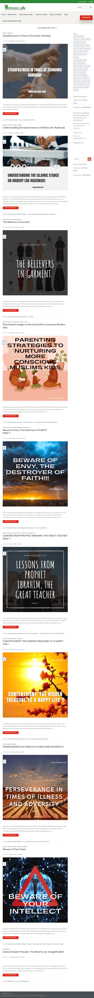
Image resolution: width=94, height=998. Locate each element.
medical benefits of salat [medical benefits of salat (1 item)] (80, 60)
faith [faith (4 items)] (88, 45)
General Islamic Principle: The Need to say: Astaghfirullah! (33, 951)
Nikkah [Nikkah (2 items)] (81, 66)
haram (41, 944)
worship (46, 739)
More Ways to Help (26, 14)
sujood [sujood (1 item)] (83, 81)
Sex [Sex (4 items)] (75, 81)
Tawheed (10, 33)
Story (19, 533)
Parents (54, 633)
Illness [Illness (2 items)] (80, 54)
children (44, 422)
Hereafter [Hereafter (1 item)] (85, 51)
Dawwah (5, 33)
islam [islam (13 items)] (85, 54)
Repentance (26, 981)
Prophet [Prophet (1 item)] (85, 69)
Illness (32, 841)
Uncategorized (26, 427)
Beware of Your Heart (14, 849)
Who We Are (12, 14)
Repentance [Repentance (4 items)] (86, 78)
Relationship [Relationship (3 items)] (84, 75)
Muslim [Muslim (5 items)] (76, 66)
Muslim (30, 120)
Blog (66, 14)
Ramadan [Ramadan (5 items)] (76, 75)
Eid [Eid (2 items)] (84, 42)
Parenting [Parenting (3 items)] (87, 66)
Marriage (15, 321)
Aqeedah (25, 120)
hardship (28, 841)
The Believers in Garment (16, 221)
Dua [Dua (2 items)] (81, 42)
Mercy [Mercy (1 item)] (75, 63)
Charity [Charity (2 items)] (83, 39)
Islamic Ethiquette (39, 214)
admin (23, 41)
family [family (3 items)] (75, 48)
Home (3, 14)
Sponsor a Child (42, 14)
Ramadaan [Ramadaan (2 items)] (82, 72)
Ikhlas (38, 739)
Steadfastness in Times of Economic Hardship (27, 35)
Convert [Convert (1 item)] (76, 42)
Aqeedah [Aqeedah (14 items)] (76, 36)
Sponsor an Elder (56, 14)
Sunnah (26, 321)
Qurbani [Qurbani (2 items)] (76, 72)
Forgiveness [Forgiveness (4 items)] (87, 48)
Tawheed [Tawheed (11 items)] (76, 84)
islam (32, 214)
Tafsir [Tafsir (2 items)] (88, 81)
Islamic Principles (12, 125)
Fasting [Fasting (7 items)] (80, 48)
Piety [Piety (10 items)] (75, 69)
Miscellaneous (6, 949)
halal (38, 944)
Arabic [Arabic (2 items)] (82, 36)
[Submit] (89, 159)
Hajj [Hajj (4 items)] (80, 51)
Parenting (20, 321)
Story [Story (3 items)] (78, 81)
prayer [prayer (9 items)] (80, 69)
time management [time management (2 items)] (78, 87)
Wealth (53, 214)
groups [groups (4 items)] (75, 51)
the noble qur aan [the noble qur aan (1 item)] (84, 84)
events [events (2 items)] (83, 45)
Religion (20, 125)
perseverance (38, 841)
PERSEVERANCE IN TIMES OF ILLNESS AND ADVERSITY (33, 746)
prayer (51, 944)
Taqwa (47, 841)
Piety (33, 120)
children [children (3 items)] (88, 39)
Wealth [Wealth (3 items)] (87, 87)
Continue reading (10, 113)
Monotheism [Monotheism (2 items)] (82, 63)
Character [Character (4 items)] (76, 39)
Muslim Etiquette (17, 219)
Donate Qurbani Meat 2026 (11, 21)
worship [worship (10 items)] (76, 90)
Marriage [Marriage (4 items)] (76, 57)
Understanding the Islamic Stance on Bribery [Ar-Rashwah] (34, 127)
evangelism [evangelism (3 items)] (77, 45)
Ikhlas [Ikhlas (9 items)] (75, 54)
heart (45, 944)
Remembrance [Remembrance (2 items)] (77, 78)
